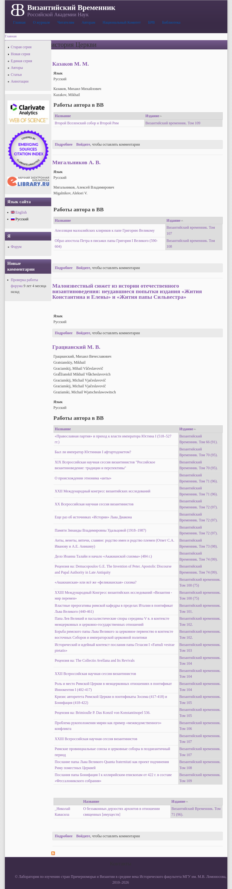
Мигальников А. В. (76, 162)
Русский (20, 219)
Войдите (83, 144)
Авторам (88, 22)
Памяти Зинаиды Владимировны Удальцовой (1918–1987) (100, 530)
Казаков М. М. (70, 64)
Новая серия (20, 54)
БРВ (151, 22)
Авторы (17, 68)
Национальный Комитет (122, 22)
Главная (19, 22)
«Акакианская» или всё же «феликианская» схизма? (96, 582)
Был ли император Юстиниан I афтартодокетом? (93, 452)
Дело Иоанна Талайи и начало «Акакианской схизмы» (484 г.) (103, 556)
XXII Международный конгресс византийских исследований (102, 491)
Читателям (65, 22)
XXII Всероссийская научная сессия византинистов (95, 674)
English (19, 212)
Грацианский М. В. (76, 347)
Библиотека (171, 22)
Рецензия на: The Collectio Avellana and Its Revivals (95, 660)
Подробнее (64, 144)
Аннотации (20, 81)
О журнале (41, 22)
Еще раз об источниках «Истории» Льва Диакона (93, 517)
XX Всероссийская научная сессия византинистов (94, 504)
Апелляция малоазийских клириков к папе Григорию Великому (105, 230)
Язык (58, 73)
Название (63, 116)
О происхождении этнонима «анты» (83, 478)
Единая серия (21, 61)
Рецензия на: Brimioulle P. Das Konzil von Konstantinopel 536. (102, 713)
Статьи (16, 75)
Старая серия (21, 47)
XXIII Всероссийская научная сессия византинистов (96, 739)
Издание (153, 116)
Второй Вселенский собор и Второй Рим (87, 123)
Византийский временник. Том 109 (172, 123)
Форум (16, 247)
